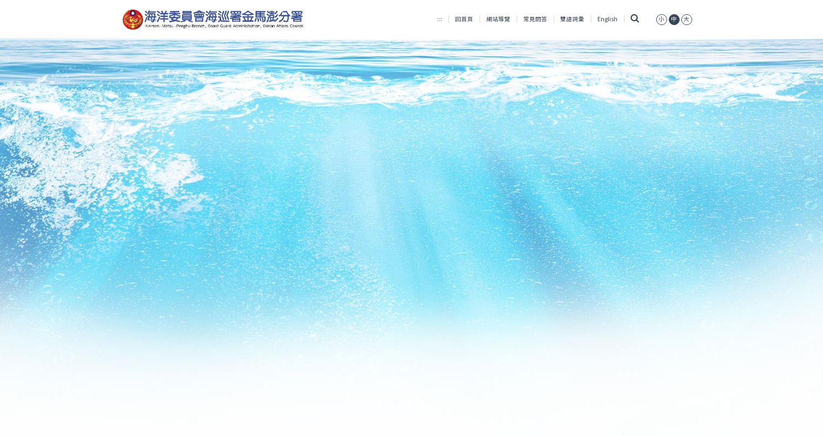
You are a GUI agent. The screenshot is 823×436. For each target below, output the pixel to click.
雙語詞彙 (572, 19)
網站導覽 (498, 19)
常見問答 (535, 19)
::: (439, 19)
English (607, 19)
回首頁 (464, 19)
